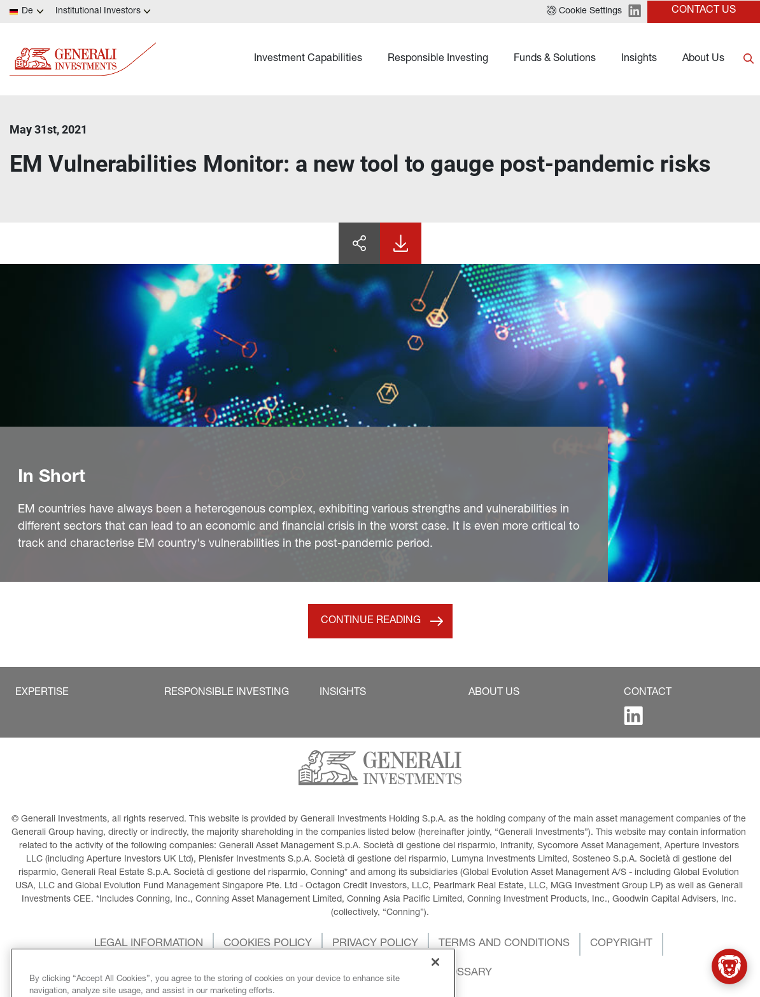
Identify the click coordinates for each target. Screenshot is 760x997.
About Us (703, 59)
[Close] (435, 979)
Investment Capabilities (308, 59)
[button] (584, 11)
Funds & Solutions (555, 59)
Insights (639, 59)
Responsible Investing (438, 59)
